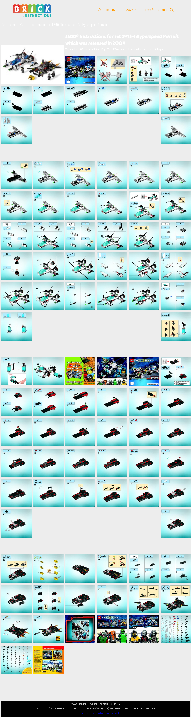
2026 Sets (133, 9)
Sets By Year (113, 9)
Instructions (38, 25)
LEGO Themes (156, 9)
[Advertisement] (97, 137)
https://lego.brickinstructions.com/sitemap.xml (99, 713)
